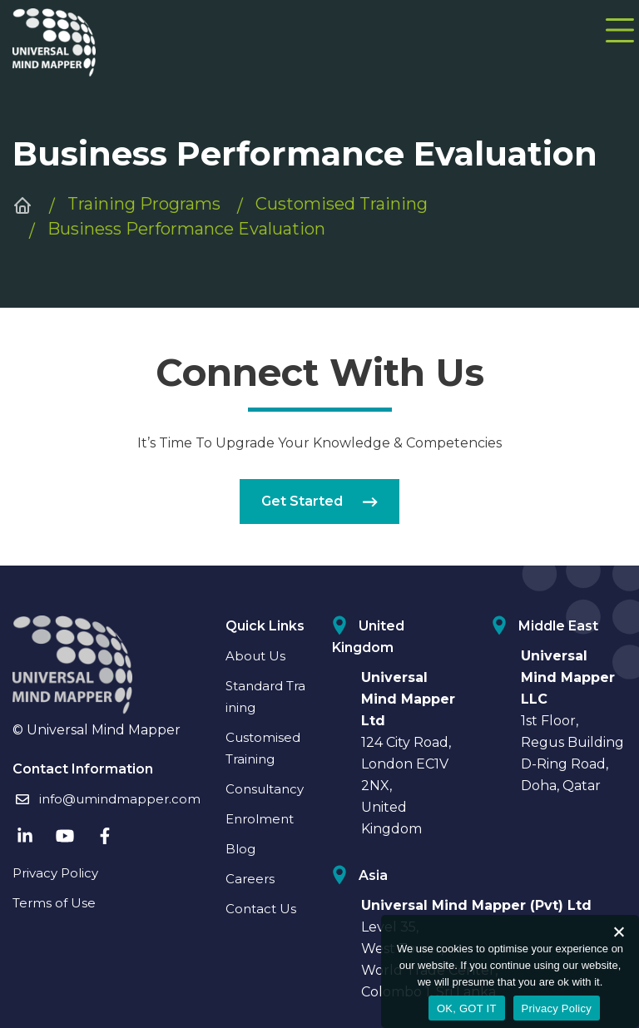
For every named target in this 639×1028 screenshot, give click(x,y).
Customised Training (341, 204)
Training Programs (143, 204)
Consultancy (264, 789)
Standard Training (265, 696)
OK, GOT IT (467, 1008)
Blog (240, 849)
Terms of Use (54, 903)
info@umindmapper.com (106, 799)
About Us (255, 656)
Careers (250, 879)
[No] (618, 931)
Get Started (319, 501)
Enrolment (259, 819)
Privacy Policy (55, 873)
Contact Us (260, 909)
